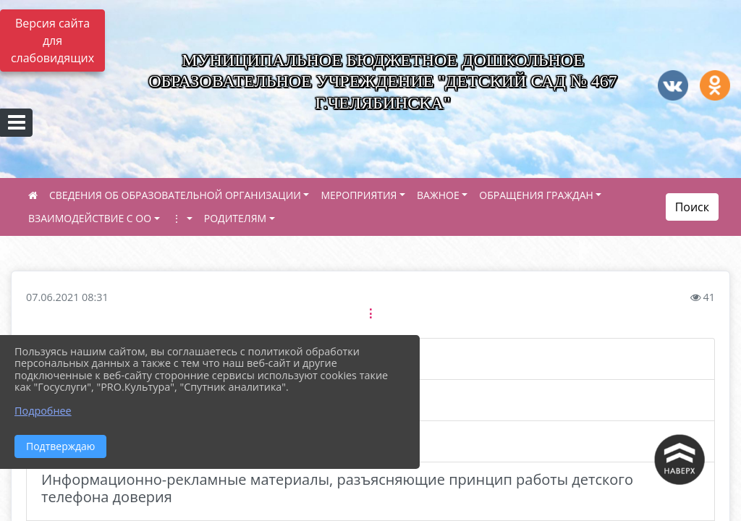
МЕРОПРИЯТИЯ (359, 195)
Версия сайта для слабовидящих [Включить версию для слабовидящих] (52, 40)
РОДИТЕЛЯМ (235, 218)
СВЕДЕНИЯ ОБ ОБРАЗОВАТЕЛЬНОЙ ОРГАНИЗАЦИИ (175, 195)
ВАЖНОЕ (438, 195)
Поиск (692, 207)
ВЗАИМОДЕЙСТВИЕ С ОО (89, 218)
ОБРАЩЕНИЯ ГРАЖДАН (536, 195)
